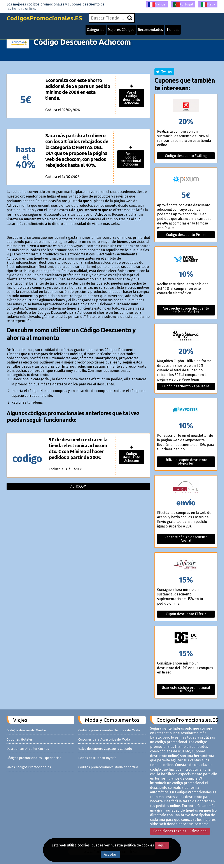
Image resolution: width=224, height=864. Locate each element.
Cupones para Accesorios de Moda (104, 739)
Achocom (78, 486)
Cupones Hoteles (20, 739)
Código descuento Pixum (186, 235)
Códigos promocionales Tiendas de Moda (109, 730)
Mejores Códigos (121, 30)
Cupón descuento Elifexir (186, 614)
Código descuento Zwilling (186, 156)
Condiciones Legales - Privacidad (180, 831)
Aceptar (110, 854)
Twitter (164, 72)
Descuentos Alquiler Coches (28, 749)
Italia (208, 4)
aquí (161, 845)
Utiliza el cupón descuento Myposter (186, 461)
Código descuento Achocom (131, 457)
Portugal (183, 4)
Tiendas (172, 30)
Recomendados (150, 30)
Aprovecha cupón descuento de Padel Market (186, 310)
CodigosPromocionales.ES (44, 18)
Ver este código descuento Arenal (185, 539)
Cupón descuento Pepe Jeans (186, 386)
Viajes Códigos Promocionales (29, 767)
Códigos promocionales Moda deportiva (108, 767)
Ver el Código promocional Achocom (131, 159)
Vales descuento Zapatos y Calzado (105, 749)
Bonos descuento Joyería (97, 758)
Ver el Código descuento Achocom (131, 98)
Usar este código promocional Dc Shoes (186, 689)
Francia (157, 4)
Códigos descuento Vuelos (26, 730)
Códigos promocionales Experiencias (34, 758)
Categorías (95, 30)
